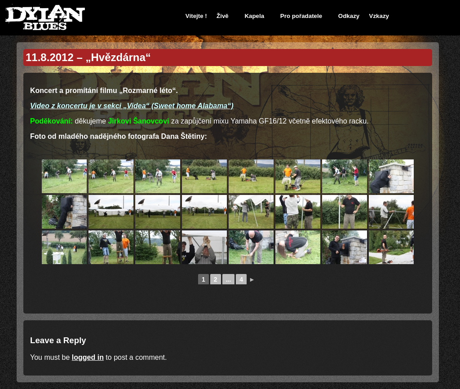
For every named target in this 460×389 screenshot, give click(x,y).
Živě (223, 16)
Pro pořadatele (301, 16)
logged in (88, 357)
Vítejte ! (196, 16)
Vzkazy (379, 16)
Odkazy (348, 16)
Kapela (254, 16)
